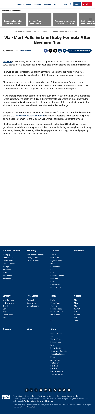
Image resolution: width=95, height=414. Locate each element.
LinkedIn (50, 390)
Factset (76, 399)
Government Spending (35, 255)
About (53, 329)
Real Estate (32, 295)
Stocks (53, 255)
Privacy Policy (55, 342)
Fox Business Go (56, 372)
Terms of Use (55, 339)
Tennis (76, 321)
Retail (52, 281)
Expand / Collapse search (71, 4)
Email (65, 51)
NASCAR (77, 309)
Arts (4, 318)
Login (77, 4)
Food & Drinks (8, 315)
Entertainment (8, 300)
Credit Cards (8, 261)
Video (30, 329)
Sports (77, 295)
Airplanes (6, 312)
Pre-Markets (55, 284)
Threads (55, 51)
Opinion (7, 329)
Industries (54, 278)
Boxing (77, 312)
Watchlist (57, 4)
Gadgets (53, 306)
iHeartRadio (69, 390)
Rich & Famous (8, 303)
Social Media (55, 303)
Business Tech (56, 309)
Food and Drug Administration (29, 115)
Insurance (7, 270)
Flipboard (46, 390)
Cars (5, 309)
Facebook (46, 51)
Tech (53, 295)
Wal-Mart (7, 61)
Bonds (52, 270)
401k (5, 273)
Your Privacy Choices (45, 396)
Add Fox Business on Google (80, 50)
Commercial (31, 303)
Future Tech (55, 315)
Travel (5, 306)
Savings (6, 267)
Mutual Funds (55, 287)
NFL (75, 300)
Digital (52, 300)
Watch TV (87, 4)
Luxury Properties (33, 306)
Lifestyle (7, 295)
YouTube (41, 390)
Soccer (77, 315)
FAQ (52, 345)
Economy (37, 4)
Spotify (64, 390)
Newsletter (60, 390)
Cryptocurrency (56, 261)
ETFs (52, 273)
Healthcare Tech (56, 312)
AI (51, 318)
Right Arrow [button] (90, 19)
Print (60, 51)
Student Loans (8, 258)
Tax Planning (8, 278)
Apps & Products (56, 375)
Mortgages (7, 255)
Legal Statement (47, 401)
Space (52, 321)
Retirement (7, 275)
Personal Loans (9, 264)
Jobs (52, 336)
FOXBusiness (25, 51)
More (66, 4)
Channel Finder (56, 333)
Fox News (54, 366)
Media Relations (56, 348)
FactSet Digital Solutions (32, 401)
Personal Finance (24, 4)
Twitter (50, 51)
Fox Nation (54, 369)
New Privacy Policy (30, 407)
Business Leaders (57, 275)
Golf (75, 318)
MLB (76, 306)
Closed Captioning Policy (70, 396)
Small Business (33, 261)
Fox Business (9, 4)
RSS (55, 390)
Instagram (36, 390)
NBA (76, 303)
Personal (30, 300)
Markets (47, 4)
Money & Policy (32, 258)
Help (57, 396)
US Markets (54, 258)
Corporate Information (59, 351)
